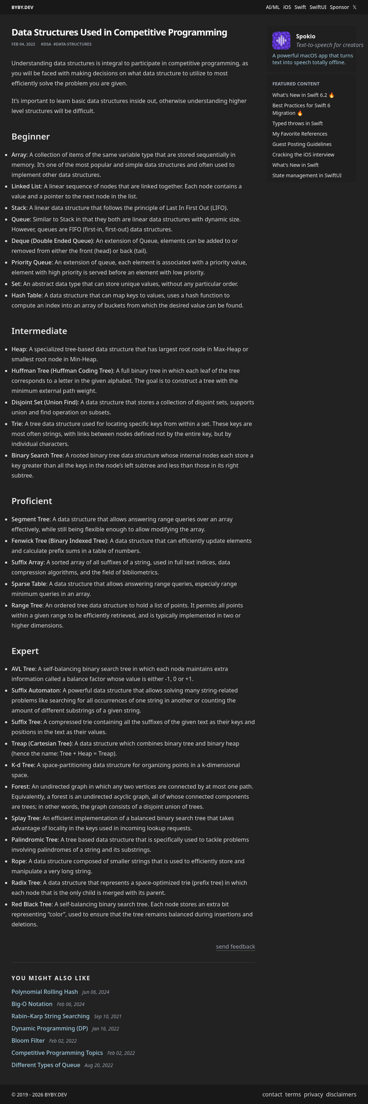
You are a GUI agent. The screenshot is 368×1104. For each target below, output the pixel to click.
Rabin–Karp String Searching (51, 1016)
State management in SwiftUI (307, 175)
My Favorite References (299, 133)
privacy (313, 1094)
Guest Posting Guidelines (302, 144)
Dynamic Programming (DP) (50, 1028)
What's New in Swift (295, 164)
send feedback (235, 946)
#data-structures (72, 44)
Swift (300, 7)
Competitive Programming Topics (57, 1053)
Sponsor (339, 7)
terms (293, 1094)
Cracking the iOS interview (303, 154)
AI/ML (273, 7)
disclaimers (341, 1094)
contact (272, 1094)
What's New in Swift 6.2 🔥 (303, 94)
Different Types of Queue (46, 1065)
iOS (287, 7)
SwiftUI (317, 7)
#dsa (46, 44)
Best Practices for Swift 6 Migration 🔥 (301, 109)
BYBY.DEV (22, 7)
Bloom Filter (28, 1040)
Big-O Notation (32, 1004)
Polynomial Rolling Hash (45, 992)
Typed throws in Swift (297, 123)
